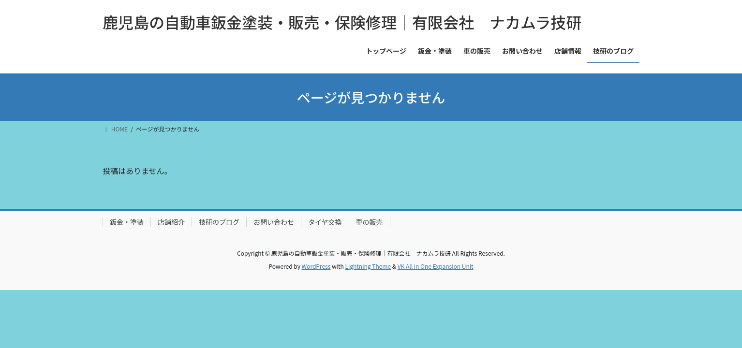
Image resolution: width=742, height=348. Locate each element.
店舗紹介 (171, 222)
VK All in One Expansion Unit (436, 266)
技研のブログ (219, 222)
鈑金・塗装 (127, 222)
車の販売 (369, 222)
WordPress (316, 266)
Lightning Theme (368, 266)
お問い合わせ (273, 222)
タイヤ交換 (325, 222)
